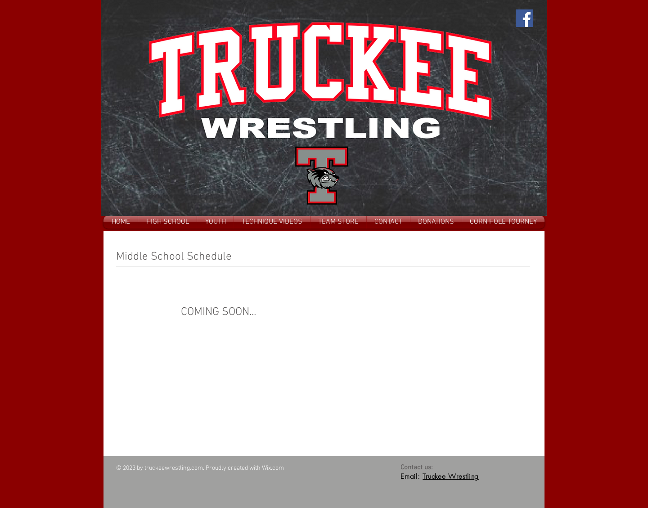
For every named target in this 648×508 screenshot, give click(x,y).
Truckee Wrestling (451, 476)
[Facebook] (524, 18)
